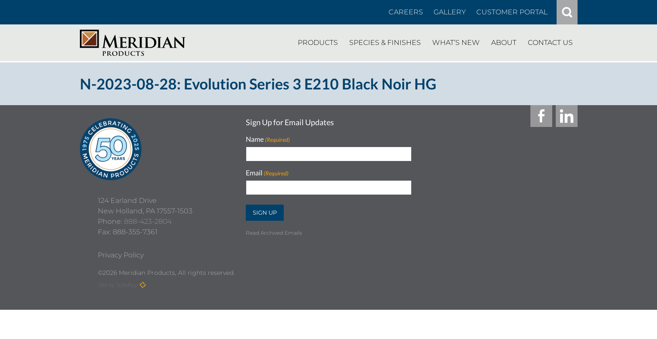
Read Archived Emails (274, 232)
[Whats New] (456, 43)
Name (268, 139)
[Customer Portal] (512, 12)
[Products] (318, 43)
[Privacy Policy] (121, 284)
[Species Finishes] (385, 43)
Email (267, 173)
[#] (567, 12)
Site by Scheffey (118, 314)
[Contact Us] (550, 43)
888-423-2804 (148, 251)
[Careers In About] (405, 12)
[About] (503, 43)
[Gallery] (449, 12)
